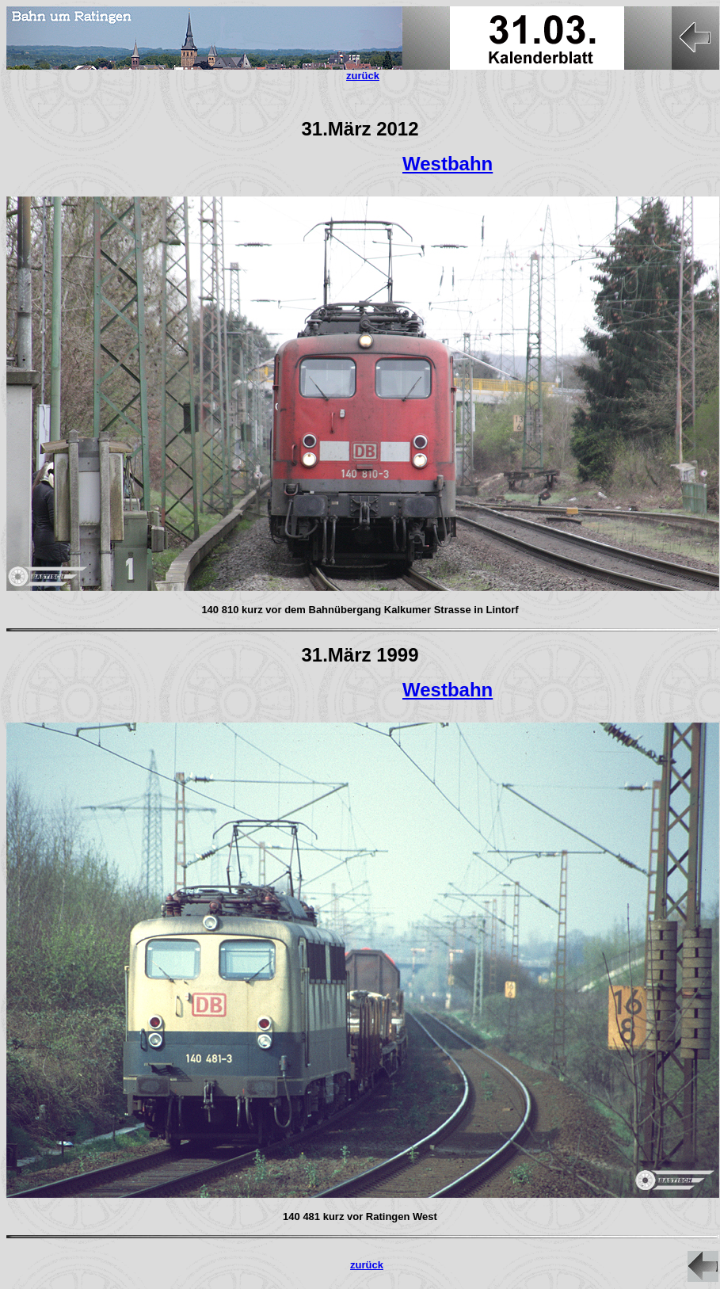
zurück (366, 1265)
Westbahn (447, 163)
